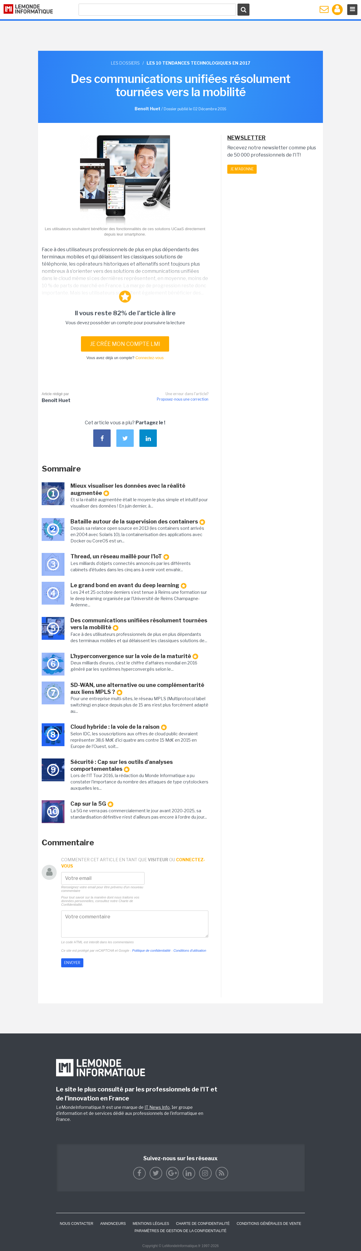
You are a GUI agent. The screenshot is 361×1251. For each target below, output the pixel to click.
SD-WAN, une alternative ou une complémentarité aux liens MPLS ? (137, 688)
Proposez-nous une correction (182, 399)
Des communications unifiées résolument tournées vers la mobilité (138, 624)
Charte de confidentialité (203, 1224)
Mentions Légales (151, 1224)
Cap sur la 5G (91, 804)
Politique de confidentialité (151, 950)
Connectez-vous (150, 357)
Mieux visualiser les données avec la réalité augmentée (127, 489)
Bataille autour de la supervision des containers (137, 521)
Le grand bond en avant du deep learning (128, 585)
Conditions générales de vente (269, 1224)
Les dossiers (125, 63)
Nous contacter (76, 1224)
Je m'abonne (242, 169)
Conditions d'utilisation (189, 950)
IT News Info (157, 1107)
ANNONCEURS (113, 1224)
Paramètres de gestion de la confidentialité (181, 1231)
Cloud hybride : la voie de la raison (118, 727)
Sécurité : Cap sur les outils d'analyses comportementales (121, 765)
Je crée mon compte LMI (125, 344)
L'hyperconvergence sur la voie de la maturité (134, 656)
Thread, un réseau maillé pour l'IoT (119, 556)
